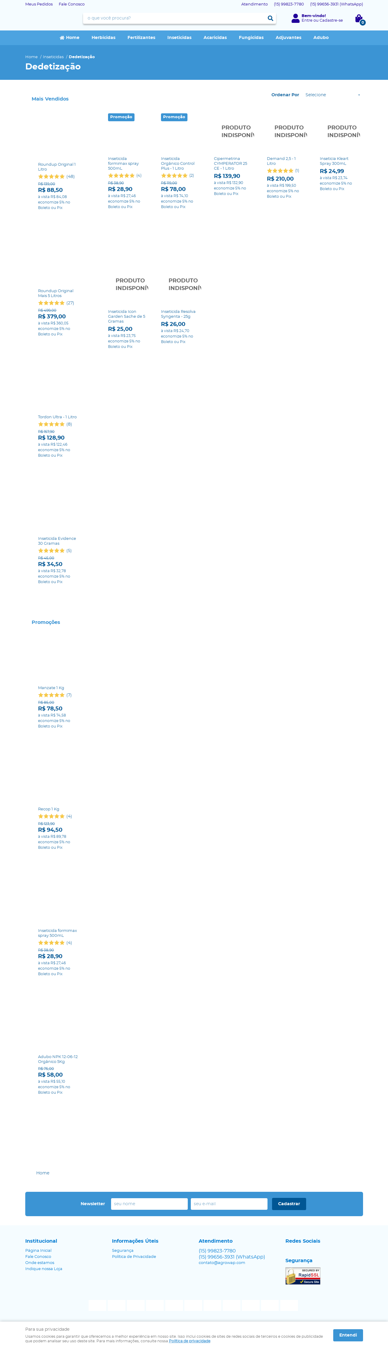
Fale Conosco (72, 4)
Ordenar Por (285, 95)
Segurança (123, 1251)
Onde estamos (39, 1263)
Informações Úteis (135, 1241)
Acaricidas (215, 38)
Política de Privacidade (134, 1257)
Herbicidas (103, 38)
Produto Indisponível (232, 132)
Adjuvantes (288, 38)
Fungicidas (251, 38)
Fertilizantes (141, 38)
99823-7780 (289, 4)
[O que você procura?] (270, 18)
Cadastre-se (331, 21)
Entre (307, 21)
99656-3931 (336, 4)
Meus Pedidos (39, 4)
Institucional (41, 1241)
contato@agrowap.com (222, 1263)
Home (72, 38)
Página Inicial (38, 1251)
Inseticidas (179, 38)
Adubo (321, 38)
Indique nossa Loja (43, 1269)
